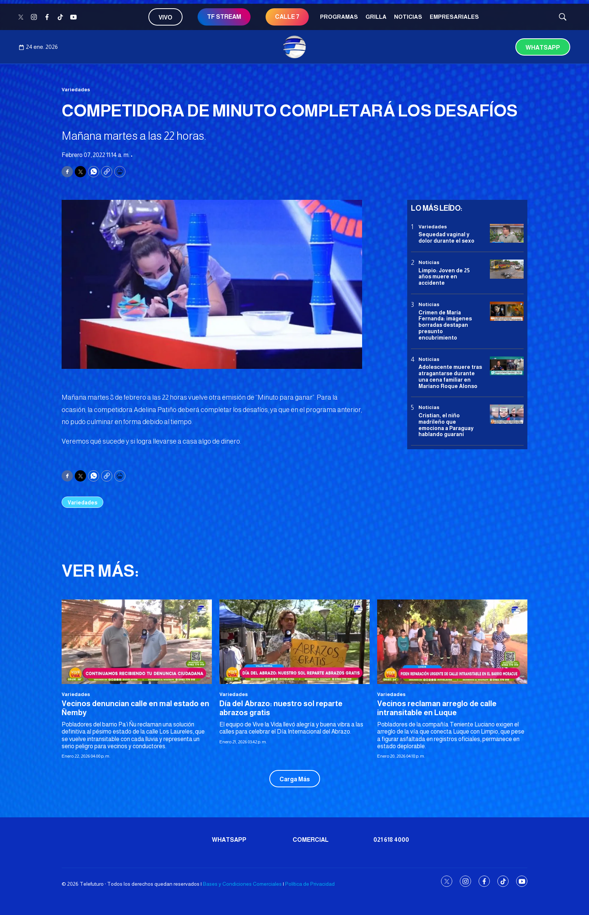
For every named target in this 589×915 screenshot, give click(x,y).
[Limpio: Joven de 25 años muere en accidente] (507, 269)
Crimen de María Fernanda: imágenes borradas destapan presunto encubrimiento (445, 325)
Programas (339, 17)
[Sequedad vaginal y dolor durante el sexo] (507, 233)
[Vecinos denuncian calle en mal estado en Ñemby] (137, 641)
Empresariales (454, 17)
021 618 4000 (391, 839)
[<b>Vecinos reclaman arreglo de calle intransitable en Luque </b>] (452, 641)
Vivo (165, 17)
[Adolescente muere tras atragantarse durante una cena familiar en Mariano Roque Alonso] (507, 366)
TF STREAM (224, 17)
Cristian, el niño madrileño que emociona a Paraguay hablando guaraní (446, 424)
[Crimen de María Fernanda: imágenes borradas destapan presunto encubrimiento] (507, 311)
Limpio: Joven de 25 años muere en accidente (444, 276)
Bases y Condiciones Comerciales (242, 884)
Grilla (376, 17)
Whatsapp (543, 47)
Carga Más (294, 779)
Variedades (76, 89)
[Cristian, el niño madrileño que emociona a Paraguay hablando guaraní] (507, 414)
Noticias (408, 17)
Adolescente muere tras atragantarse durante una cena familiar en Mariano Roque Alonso (450, 376)
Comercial (311, 839)
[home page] (294, 47)
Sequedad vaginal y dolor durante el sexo (446, 237)
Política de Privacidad (310, 884)
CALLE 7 (287, 17)
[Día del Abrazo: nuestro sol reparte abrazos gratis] (294, 641)
